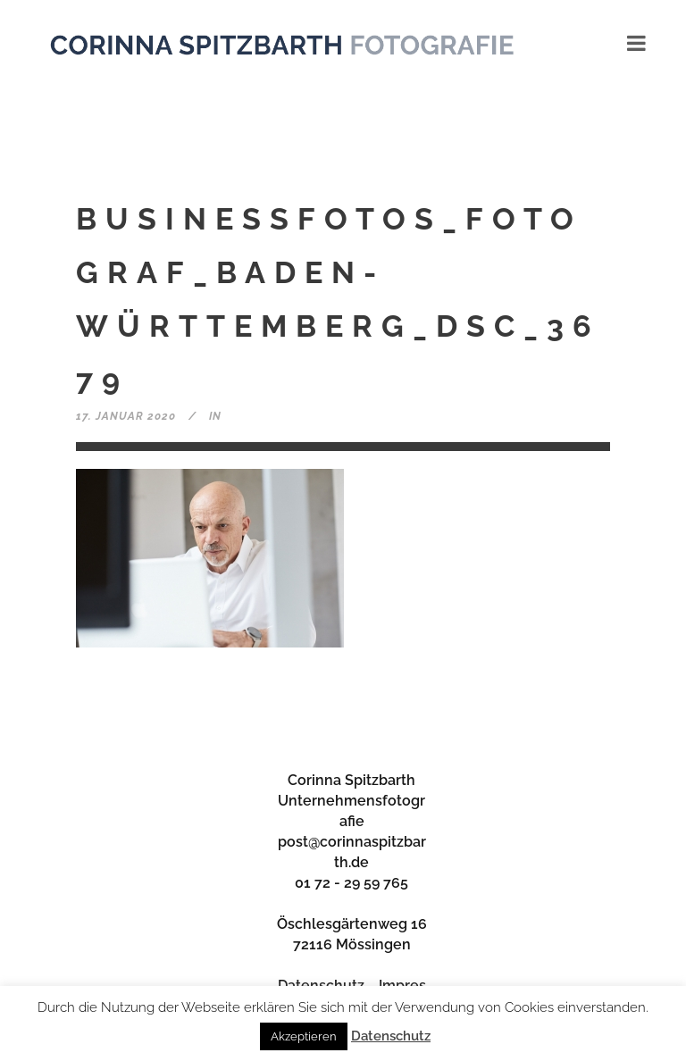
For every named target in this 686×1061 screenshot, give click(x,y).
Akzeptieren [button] (304, 1036)
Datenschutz (391, 1036)
